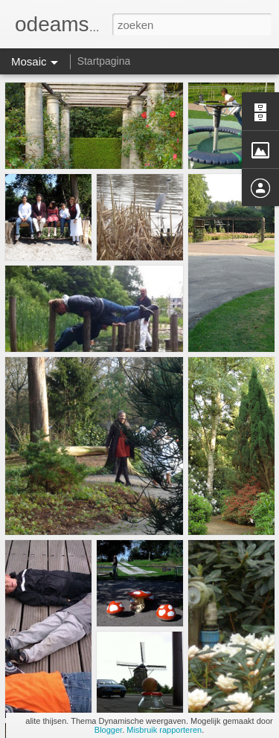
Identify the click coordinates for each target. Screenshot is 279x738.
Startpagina (104, 61)
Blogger (108, 729)
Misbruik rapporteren (164, 729)
